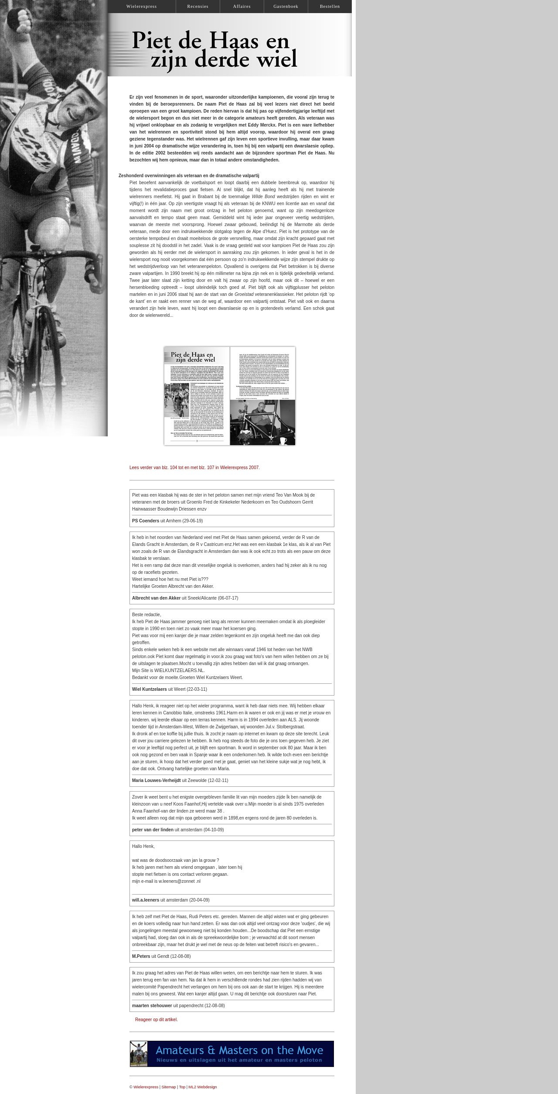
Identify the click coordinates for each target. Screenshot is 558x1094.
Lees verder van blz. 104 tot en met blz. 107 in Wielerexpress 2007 (194, 467)
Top (182, 1087)
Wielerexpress (145, 1087)
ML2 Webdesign (203, 1087)
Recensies (198, 6)
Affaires (242, 6)
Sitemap (169, 1087)
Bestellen (330, 6)
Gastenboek (285, 6)
